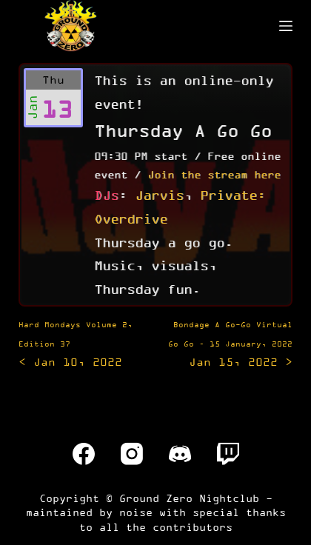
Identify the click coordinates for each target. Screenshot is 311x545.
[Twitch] (228, 454)
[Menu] (285, 26)
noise (136, 512)
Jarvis (159, 194)
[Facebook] (84, 454)
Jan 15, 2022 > (230, 344)
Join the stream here (214, 174)
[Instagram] (132, 454)
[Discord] (180, 454)
